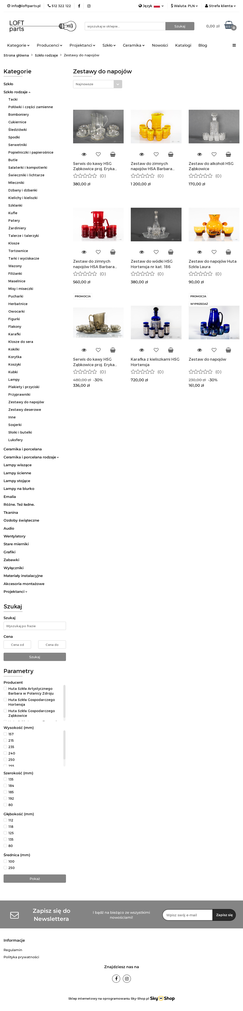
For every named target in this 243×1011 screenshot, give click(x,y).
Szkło (109, 45)
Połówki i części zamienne (30, 107)
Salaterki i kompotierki (27, 167)
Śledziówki (17, 130)
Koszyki (14, 364)
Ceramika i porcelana (23, 449)
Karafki (14, 334)
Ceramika (134, 45)
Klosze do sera (20, 342)
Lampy (13, 379)
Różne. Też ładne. (19, 504)
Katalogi (183, 45)
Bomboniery (18, 114)
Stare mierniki (16, 544)
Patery (14, 220)
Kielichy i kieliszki (22, 198)
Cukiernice (17, 122)
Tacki (13, 99)
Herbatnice (18, 304)
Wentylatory (15, 536)
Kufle (12, 213)
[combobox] (97, 84)
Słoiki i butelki (20, 432)
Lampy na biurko (19, 488)
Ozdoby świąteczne (21, 520)
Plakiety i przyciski (23, 387)
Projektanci (82, 45)
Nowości (160, 45)
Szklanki (15, 205)
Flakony (14, 326)
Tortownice (18, 251)
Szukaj (34, 657)
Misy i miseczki (20, 289)
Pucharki (15, 296)
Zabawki (11, 560)
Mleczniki (16, 183)
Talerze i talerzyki (23, 236)
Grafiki (9, 552)
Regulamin (13, 950)
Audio (9, 528)
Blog (202, 45)
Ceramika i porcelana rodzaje (31, 457)
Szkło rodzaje (17, 92)
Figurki (14, 319)
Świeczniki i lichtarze (26, 175)
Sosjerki (15, 425)
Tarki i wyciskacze (23, 258)
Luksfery (15, 440)
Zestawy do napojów (26, 402)
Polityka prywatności (21, 957)
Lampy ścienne (17, 473)
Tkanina (11, 512)
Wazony (15, 266)
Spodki (14, 137)
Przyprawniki (19, 394)
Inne (12, 417)
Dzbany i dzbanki (22, 190)
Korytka (15, 357)
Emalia (10, 496)
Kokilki (13, 349)
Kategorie (18, 45)
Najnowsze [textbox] (84, 84)
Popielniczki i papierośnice (30, 152)
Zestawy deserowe (24, 410)
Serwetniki (17, 145)
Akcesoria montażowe (24, 583)
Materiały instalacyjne (23, 575)
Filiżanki (15, 273)
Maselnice (16, 281)
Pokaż (35, 879)
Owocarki (16, 311)
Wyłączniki (13, 568)
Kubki (13, 372)
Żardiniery (17, 228)
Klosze (13, 243)
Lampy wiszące (18, 465)
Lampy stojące (17, 481)
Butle (13, 160)
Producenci (49, 45)
